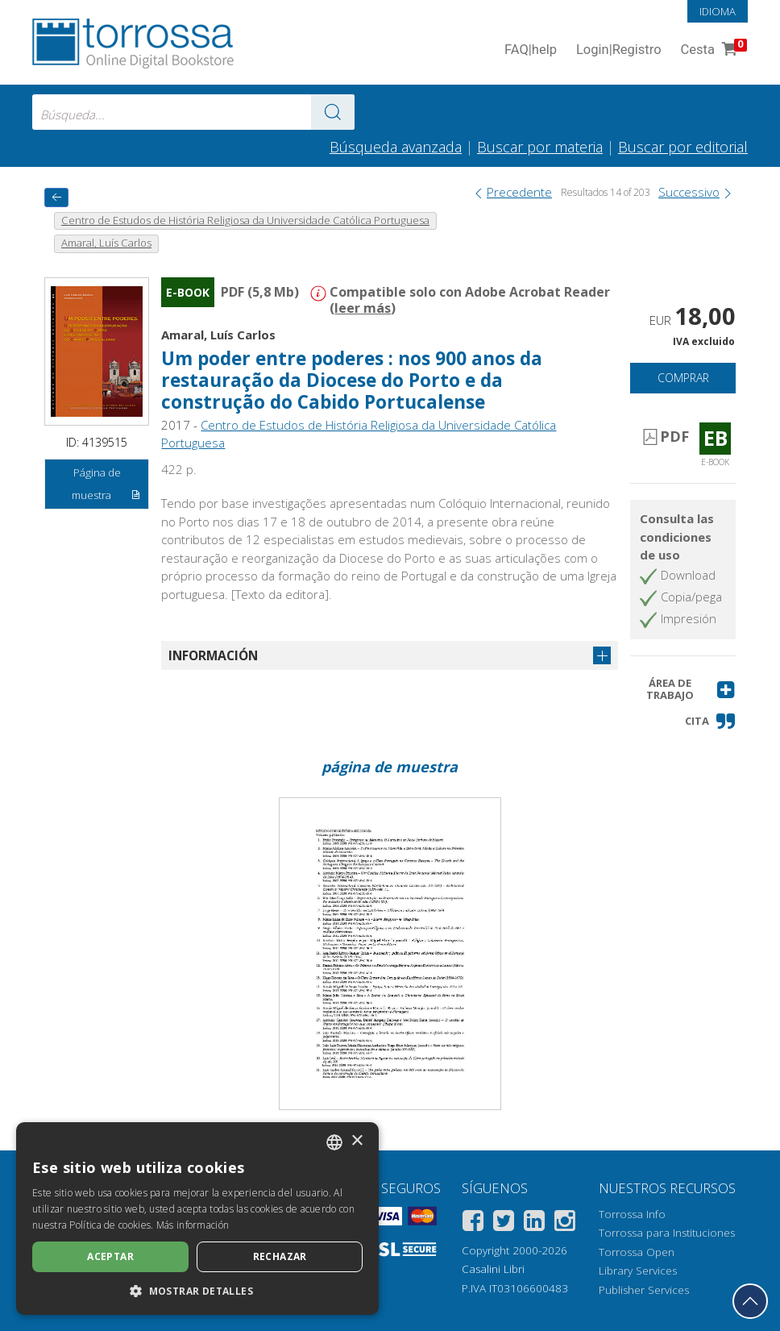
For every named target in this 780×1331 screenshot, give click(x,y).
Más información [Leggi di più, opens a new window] (193, 1225)
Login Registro (619, 50)
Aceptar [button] (110, 1256)
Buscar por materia (540, 146)
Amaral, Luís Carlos (218, 335)
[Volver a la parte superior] (750, 1301)
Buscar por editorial (683, 146)
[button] (682, 689)
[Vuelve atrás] (56, 197)
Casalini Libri (493, 1269)
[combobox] (193, 112)
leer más (362, 308)
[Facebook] (473, 1223)
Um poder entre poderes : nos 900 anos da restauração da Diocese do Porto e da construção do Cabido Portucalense (351, 380)
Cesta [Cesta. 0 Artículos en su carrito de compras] (712, 50)
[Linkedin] (534, 1223)
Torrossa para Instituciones (667, 1232)
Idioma (717, 11)
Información (213, 655)
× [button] (357, 1141)
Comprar (683, 377)
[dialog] (197, 1218)
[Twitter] (503, 1223)
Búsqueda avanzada (396, 146)
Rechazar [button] (280, 1256)
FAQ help (530, 50)
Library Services (638, 1270)
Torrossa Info (632, 1214)
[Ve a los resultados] (333, 112)
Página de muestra (106, 486)
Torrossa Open (636, 1252)
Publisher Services (644, 1290)
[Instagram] (565, 1223)
